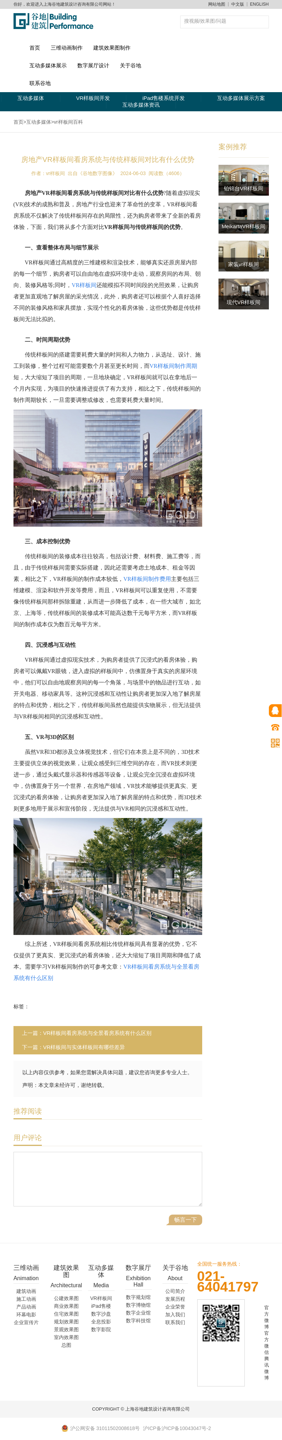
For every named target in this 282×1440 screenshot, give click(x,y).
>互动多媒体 (37, 122)
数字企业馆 (138, 1313)
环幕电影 (26, 1314)
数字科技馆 (138, 1320)
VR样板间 (101, 1298)
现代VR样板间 (244, 302)
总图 (66, 1345)
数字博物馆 (138, 1305)
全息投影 (101, 1321)
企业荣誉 (175, 1307)
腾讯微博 (266, 1368)
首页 (34, 48)
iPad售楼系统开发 (163, 98)
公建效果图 (66, 1298)
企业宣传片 (26, 1322)
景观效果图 (66, 1329)
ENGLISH (259, 4)
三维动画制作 (67, 48)
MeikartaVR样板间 (243, 226)
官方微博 (266, 1317)
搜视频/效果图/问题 (205, 21)
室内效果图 (66, 1337)
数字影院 (101, 1329)
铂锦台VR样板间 (243, 188)
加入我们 (175, 1314)
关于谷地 (130, 65)
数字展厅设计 (93, 65)
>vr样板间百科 (67, 122)
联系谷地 (40, 83)
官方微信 (266, 1342)
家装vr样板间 (243, 264)
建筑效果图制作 (112, 48)
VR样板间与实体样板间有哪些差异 (84, 1047)
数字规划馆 (138, 1297)
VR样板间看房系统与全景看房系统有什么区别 (97, 1033)
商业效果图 (66, 1306)
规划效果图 (66, 1321)
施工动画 (26, 1299)
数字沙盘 (101, 1314)
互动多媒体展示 (48, 65)
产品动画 (26, 1307)
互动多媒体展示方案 (241, 98)
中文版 (237, 4)
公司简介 (175, 1291)
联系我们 (175, 1322)
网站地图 (216, 4)
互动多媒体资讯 (141, 105)
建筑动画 (26, 1291)
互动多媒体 (30, 98)
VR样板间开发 (93, 98)
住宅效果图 (66, 1314)
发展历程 (175, 1299)
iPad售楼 (101, 1306)
